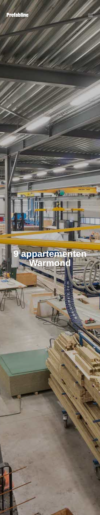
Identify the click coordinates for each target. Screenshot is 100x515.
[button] (90, 15)
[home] (17, 14)
